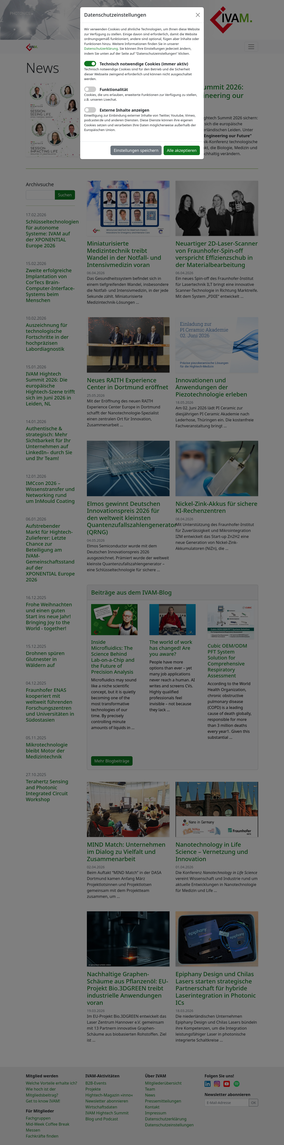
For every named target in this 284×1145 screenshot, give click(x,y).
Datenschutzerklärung (101, 48)
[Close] (198, 15)
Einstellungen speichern (136, 150)
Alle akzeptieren (182, 150)
